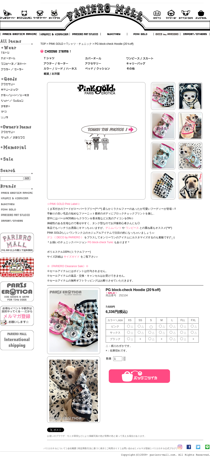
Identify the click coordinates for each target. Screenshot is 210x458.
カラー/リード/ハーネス (17, 95)
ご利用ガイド (7, 14)
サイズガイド (40, 14)
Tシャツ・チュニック (79, 43)
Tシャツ (17, 53)
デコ (17, 112)
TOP (43, 43)
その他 (130, 68)
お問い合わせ (54, 14)
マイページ (171, 14)
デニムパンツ (113, 227)
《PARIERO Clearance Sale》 (68, 266)
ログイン (157, 14)
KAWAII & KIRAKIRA (55, 34)
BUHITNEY (113, 34)
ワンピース (132, 227)
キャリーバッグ (17, 90)
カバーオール (17, 58)
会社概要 (71, 448)
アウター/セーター (17, 69)
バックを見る (201, 14)
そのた (17, 117)
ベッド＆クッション (97, 68)
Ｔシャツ (49, 58)
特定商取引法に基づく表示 (91, 448)
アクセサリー (17, 84)
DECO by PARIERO (166, 34)
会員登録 (186, 14)
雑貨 (52, 73)
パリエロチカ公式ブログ (164, 448)
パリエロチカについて (55, 448)
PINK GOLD (140, 34)
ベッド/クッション (17, 101)
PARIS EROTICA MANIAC (20, 34)
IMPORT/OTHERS (195, 34)
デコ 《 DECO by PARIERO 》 (65, 237)
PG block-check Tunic (100, 242)
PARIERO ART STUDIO (85, 34)
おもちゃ (17, 106)
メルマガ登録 (143, 448)
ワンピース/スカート (139, 58)
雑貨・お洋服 (17, 137)
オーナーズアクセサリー (17, 132)
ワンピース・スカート (17, 64)
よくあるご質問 (24, 14)
